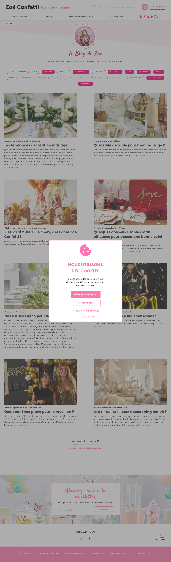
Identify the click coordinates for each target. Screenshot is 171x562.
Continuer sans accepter (86, 317)
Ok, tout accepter (85, 294)
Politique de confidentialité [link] (85, 310)
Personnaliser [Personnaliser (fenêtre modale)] (85, 302)
